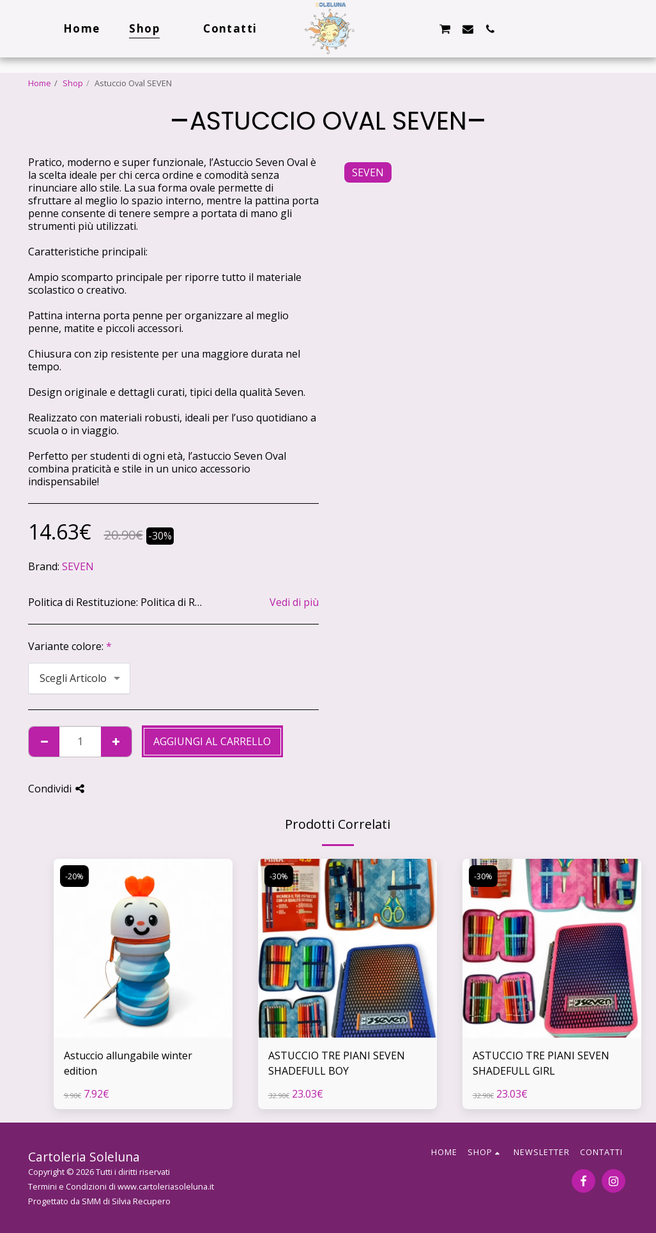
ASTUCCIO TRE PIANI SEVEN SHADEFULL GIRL (541, 1063)
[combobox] (79, 678)
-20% (74, 876)
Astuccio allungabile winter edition (128, 1063)
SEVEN (78, 566)
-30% (279, 876)
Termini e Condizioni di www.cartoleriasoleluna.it (121, 1186)
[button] (399, 28)
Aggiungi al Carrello (212, 741)
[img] (143, 948)
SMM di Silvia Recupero (126, 1201)
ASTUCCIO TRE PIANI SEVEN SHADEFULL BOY (336, 1063)
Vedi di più (294, 602)
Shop (73, 83)
